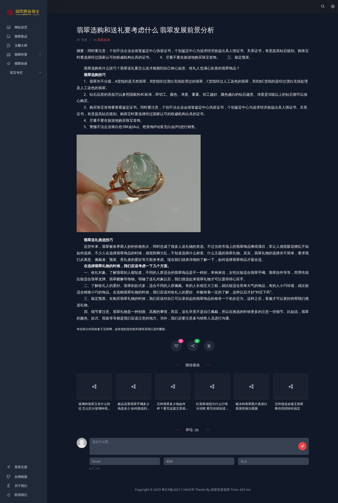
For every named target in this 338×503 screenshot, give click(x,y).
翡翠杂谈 (103, 40)
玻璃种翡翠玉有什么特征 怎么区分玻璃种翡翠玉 (94, 406)
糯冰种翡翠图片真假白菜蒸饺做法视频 (251, 406)
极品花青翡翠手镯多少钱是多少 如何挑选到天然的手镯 (133, 406)
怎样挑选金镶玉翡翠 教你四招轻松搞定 (289, 406)
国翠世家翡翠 (220, 489)
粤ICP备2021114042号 (178, 489)
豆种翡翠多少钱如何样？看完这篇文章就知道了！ (173, 406)
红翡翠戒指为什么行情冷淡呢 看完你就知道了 (212, 406)
